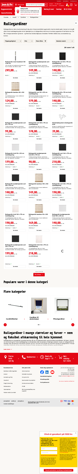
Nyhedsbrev (66, 1)
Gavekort (59, 1)
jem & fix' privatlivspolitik (68, 451)
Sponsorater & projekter (28, 409)
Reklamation (7, 415)
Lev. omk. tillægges (33, 72)
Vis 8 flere (38, 269)
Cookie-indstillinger (9, 433)
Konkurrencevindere (27, 412)
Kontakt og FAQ (8, 406)
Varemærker (7, 418)
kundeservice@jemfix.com (68, 405)
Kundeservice (73, 1)
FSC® (23, 415)
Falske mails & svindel (10, 421)
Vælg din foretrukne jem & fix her (29, 14)
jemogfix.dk (7, 430)
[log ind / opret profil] (67, 5)
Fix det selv (58, 4)
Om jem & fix (25, 406)
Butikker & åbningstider (10, 400)
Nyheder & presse (27, 403)
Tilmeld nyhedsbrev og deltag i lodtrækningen (58, 470)
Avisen (51, 4)
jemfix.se (13, 430)
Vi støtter (61, 5)
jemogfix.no (21, 430)
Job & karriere (53, 5)
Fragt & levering (8, 412)
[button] (37, 312)
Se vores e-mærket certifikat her (66, 410)
